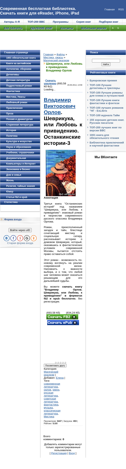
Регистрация (59, 453)
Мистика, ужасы (53, 57)
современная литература (52, 385)
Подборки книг (108, 21)
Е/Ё (9, 40)
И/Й (28, 40)
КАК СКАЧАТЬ (13, 28)
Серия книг (83, 21)
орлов (47, 389)
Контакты (67, 28)
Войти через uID (20, 230)
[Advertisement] (63, 344)
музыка (48, 407)
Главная (48, 54)
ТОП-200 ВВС (36, 21)
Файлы (61, 54)
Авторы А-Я (12, 21)
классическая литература (52, 412)
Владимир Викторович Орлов (59, 106)
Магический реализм (56, 60)
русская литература (51, 394)
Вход (72, 453)
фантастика (51, 404)
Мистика (49, 416)
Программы (60, 21)
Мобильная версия (93, 28)
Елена (60, 377)
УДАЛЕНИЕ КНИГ (41, 28)
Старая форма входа (20, 243)
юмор (56, 389)
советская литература (51, 400)
